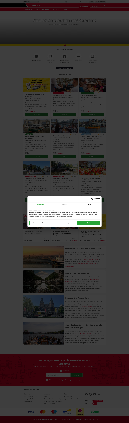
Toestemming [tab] (40, 204)
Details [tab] (64, 204)
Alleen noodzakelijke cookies (40, 223)
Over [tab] (89, 204)
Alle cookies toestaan (88, 223)
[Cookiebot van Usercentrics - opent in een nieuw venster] (92, 199)
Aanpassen (64, 223)
